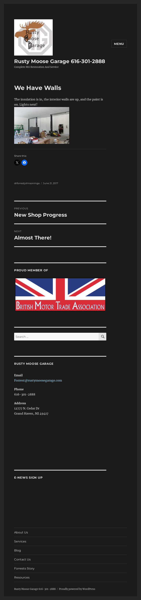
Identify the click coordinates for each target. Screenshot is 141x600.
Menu (119, 44)
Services (20, 541)
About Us (21, 532)
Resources (22, 577)
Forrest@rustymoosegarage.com (38, 380)
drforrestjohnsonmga (27, 183)
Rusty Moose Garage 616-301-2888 (59, 61)
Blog (17, 550)
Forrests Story (24, 568)
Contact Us (22, 559)
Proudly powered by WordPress (77, 589)
